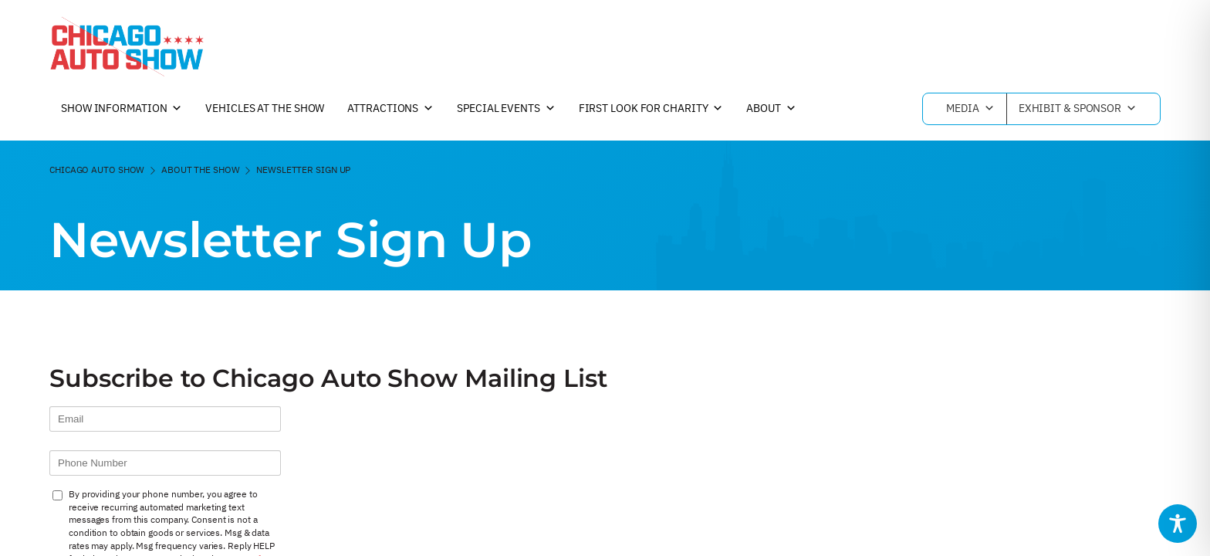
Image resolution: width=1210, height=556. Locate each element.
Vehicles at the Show (264, 108)
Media (970, 109)
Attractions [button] (390, 109)
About (771, 109)
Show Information (121, 109)
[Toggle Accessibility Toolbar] (1177, 523)
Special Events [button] (506, 109)
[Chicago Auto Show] (126, 46)
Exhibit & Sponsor (1078, 109)
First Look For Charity (651, 109)
